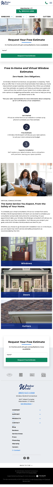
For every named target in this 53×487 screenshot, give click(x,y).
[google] (28, 458)
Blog (14, 427)
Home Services (29, 476)
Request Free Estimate (26, 56)
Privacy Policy (33, 472)
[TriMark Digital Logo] (41, 476)
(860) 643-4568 (26, 11)
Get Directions (26, 404)
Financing (16, 440)
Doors (20, 16)
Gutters (47, 17)
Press (14, 437)
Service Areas (17, 434)
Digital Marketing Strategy (15, 476)
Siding (33, 16)
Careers (15, 447)
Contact (17, 450)
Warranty (15, 444)
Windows (7, 16)
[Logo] (6, 3)
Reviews (15, 430)
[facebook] (24, 458)
